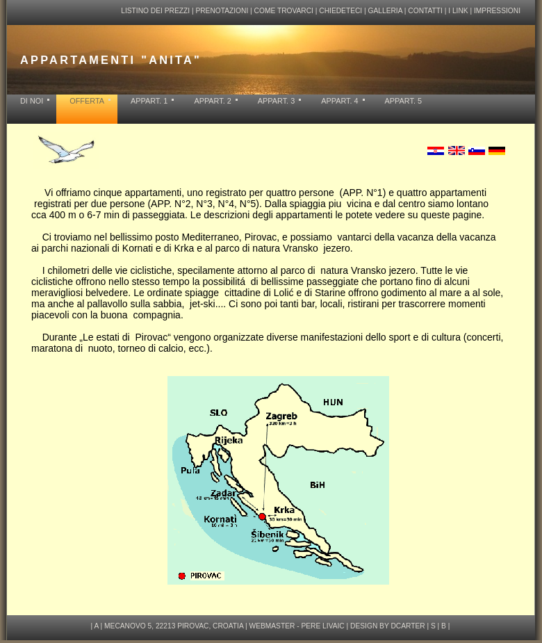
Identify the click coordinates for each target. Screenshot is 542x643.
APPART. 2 (212, 101)
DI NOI (31, 101)
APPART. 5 (403, 101)
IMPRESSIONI (497, 11)
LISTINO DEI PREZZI (156, 11)
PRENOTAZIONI (221, 11)
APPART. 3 (276, 101)
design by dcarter (387, 629)
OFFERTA (86, 101)
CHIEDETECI (340, 11)
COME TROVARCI (283, 11)
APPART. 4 (339, 101)
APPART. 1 (149, 101)
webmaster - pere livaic (297, 629)
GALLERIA (385, 11)
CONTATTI (425, 11)
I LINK (458, 11)
